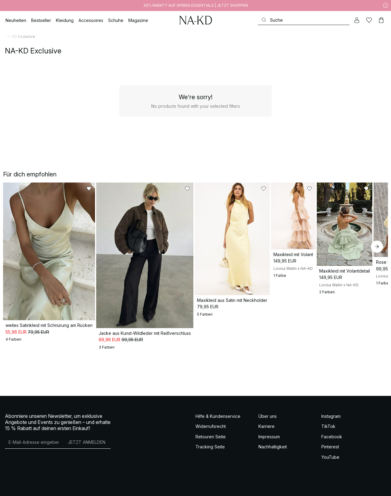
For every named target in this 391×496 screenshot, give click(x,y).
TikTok (328, 430)
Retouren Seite (211, 441)
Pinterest (330, 451)
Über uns (267, 420)
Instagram (331, 420)
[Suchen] (303, 20)
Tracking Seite (210, 451)
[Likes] (369, 20)
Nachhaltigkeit (272, 451)
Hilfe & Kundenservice (218, 420)
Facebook (331, 441)
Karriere (266, 430)
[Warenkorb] (381, 20)
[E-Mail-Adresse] (34, 446)
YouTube (330, 461)
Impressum (269, 441)
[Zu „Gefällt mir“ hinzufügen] (92, 189)
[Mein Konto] (357, 20)
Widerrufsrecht (211, 430)
